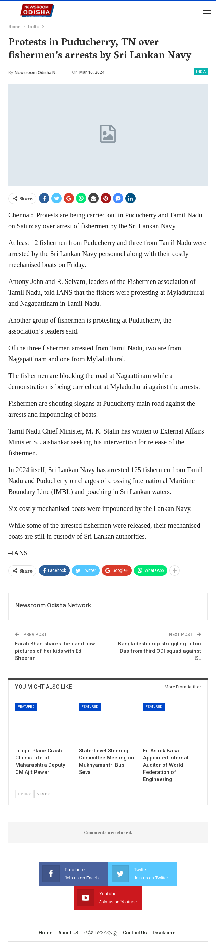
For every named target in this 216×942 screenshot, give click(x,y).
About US (68, 909)
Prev (24, 793)
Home (45, 909)
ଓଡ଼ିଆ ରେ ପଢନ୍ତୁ (100, 909)
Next (43, 793)
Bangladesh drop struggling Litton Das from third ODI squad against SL (159, 651)
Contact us (135, 909)
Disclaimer (165, 909)
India (201, 71)
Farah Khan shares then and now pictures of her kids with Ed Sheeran (55, 651)
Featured (26, 706)
